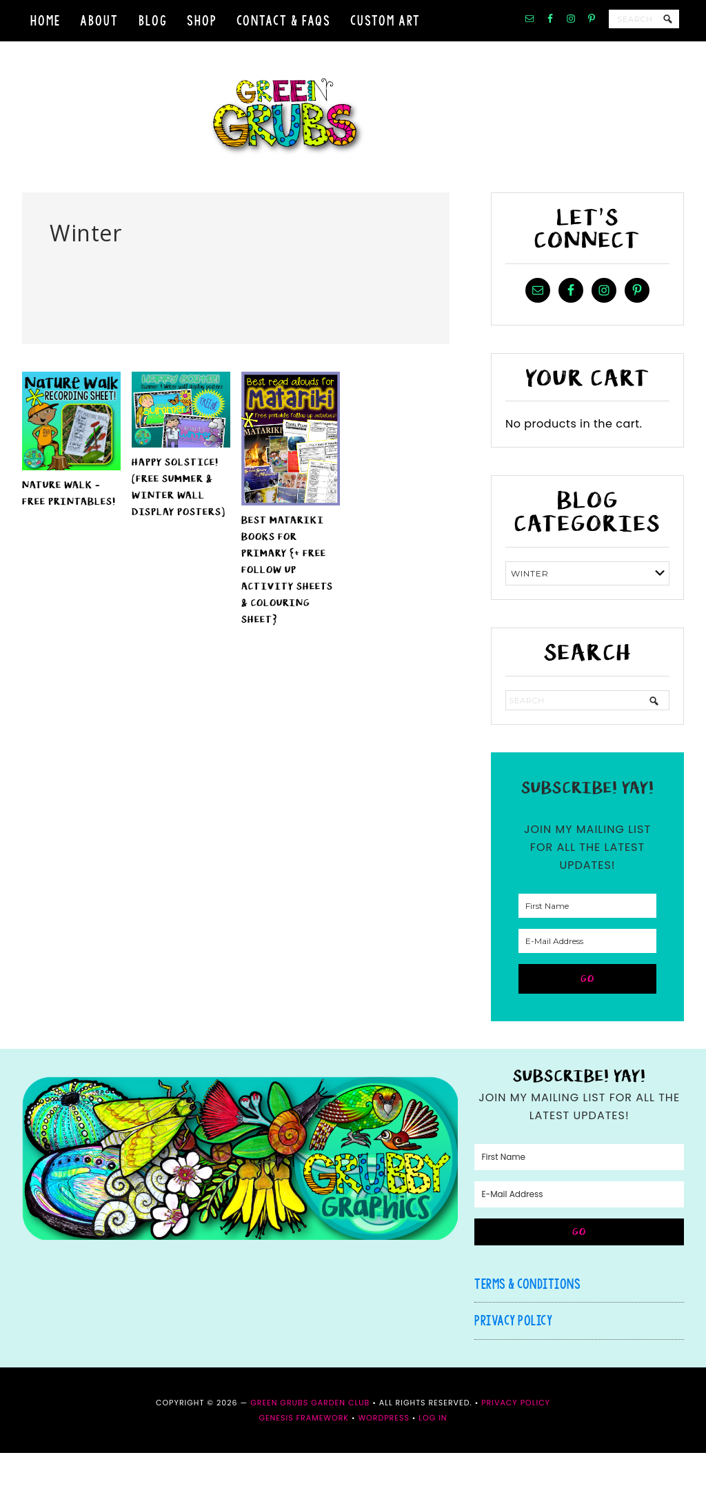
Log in (432, 1459)
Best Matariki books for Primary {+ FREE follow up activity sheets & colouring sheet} (287, 612)
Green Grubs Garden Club (353, 138)
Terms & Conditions (527, 1325)
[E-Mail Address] (587, 983)
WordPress (383, 1459)
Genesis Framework (304, 1459)
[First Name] (587, 948)
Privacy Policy (513, 1363)
